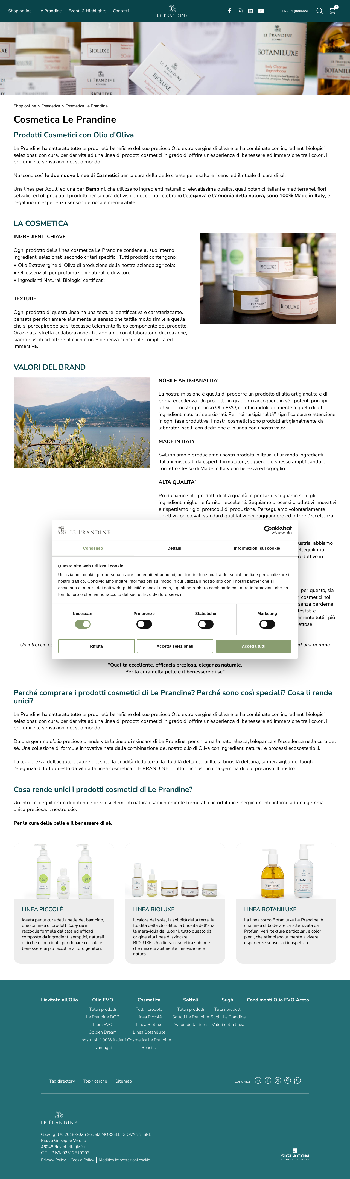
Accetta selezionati (174, 646)
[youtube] (261, 11)
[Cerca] (319, 10)
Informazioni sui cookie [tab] (257, 548)
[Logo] (172, 11)
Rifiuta (96, 646)
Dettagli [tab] (175, 548)
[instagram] (240, 11)
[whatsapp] (297, 1081)
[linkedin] (250, 11)
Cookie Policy (82, 1160)
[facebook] (229, 10)
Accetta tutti (254, 646)
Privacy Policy (53, 1160)
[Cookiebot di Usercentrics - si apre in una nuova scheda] (268, 530)
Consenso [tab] (93, 548)
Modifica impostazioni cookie (124, 1160)
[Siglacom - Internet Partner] (295, 1160)
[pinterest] (287, 1081)
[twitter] (278, 1081)
